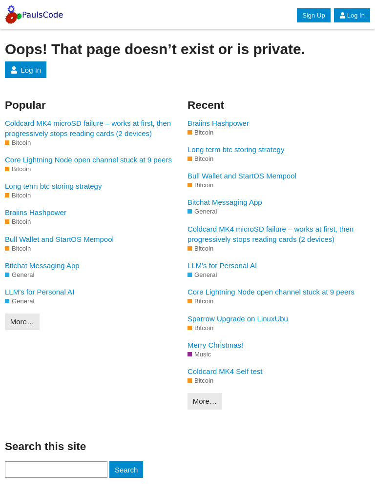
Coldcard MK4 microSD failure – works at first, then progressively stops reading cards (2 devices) (88, 128)
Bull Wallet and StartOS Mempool (59, 239)
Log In (352, 15)
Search (126, 470)
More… (22, 321)
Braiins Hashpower (35, 212)
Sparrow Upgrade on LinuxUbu (238, 318)
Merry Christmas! (215, 345)
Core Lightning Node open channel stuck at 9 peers (88, 160)
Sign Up (313, 15)
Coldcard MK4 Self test (225, 371)
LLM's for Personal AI (222, 265)
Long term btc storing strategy (53, 186)
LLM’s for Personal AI (39, 292)
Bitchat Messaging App (42, 265)
